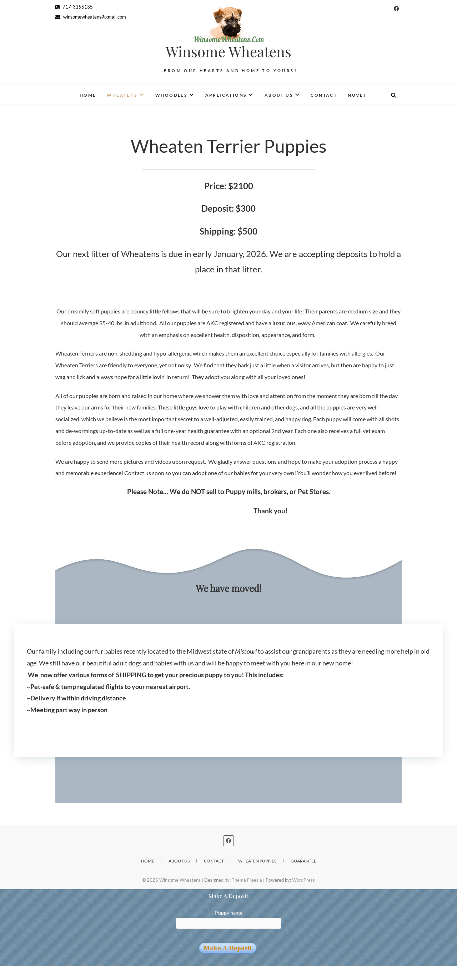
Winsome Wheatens (228, 51)
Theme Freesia (247, 880)
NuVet (357, 95)
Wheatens (122, 95)
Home (88, 95)
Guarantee (303, 861)
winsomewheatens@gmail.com (90, 17)
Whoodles (171, 95)
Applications (226, 95)
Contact (324, 95)
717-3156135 (74, 7)
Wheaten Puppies (257, 861)
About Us (279, 95)
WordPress (303, 880)
